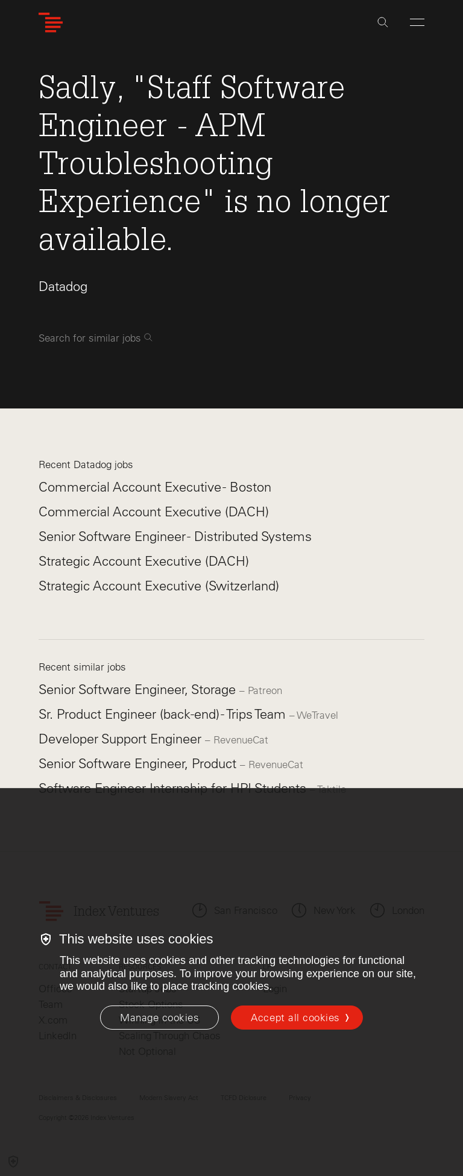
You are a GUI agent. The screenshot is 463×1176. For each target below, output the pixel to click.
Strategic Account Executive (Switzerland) (159, 586)
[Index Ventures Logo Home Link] (51, 23)
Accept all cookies (295, 1018)
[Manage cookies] (159, 1018)
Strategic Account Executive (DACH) (144, 561)
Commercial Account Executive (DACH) (154, 512)
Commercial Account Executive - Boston (155, 487)
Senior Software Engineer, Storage (139, 689)
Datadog (63, 286)
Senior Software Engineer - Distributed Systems (175, 536)
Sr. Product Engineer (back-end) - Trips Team (164, 714)
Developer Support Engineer (122, 739)
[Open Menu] (417, 22)
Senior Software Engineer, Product (139, 763)
